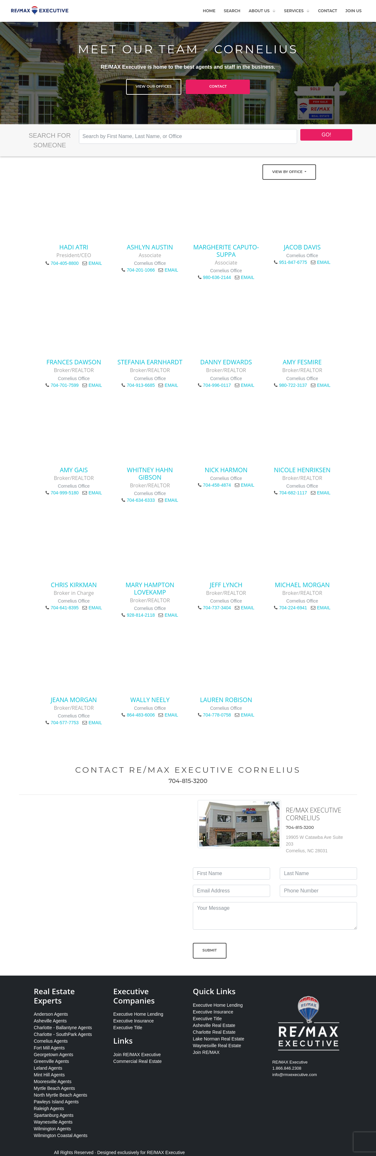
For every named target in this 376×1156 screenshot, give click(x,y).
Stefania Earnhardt (149, 362)
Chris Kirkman (74, 584)
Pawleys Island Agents (56, 1101)
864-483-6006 (141, 714)
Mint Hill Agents (49, 1074)
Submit (209, 950)
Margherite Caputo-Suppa (226, 251)
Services (293, 10)
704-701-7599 (65, 385)
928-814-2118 (141, 615)
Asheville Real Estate (214, 1025)
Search (232, 10)
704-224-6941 (293, 607)
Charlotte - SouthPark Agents (63, 1034)
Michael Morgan (302, 584)
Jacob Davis (302, 247)
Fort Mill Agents (49, 1047)
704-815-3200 (187, 781)
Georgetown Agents (53, 1054)
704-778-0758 (217, 714)
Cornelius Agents (51, 1041)
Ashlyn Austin (150, 247)
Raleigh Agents (49, 1108)
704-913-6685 (141, 385)
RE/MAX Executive (166, 1152)
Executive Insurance (133, 1020)
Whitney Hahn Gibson (150, 473)
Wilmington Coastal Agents (60, 1135)
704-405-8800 (65, 263)
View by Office (287, 171)
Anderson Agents (51, 1014)
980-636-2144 (217, 277)
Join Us (354, 10)
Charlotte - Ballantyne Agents (63, 1027)
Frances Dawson (74, 362)
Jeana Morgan (74, 699)
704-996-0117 (217, 385)
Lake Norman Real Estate (218, 1038)
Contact (327, 10)
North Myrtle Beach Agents (60, 1095)
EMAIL (95, 263)
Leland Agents (48, 1068)
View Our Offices (154, 86)
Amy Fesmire (302, 362)
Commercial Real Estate (137, 1061)
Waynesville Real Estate (217, 1045)
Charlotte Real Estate (214, 1032)
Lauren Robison (226, 699)
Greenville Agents (51, 1061)
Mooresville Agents (53, 1081)
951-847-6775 (293, 262)
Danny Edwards (226, 362)
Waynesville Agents (53, 1122)
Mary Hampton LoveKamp (149, 588)
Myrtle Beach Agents (54, 1088)
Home (209, 10)
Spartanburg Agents (53, 1115)
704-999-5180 (65, 492)
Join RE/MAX (206, 1052)
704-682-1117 (293, 492)
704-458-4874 (217, 485)
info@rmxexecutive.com (294, 1074)
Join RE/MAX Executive (137, 1054)
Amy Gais (74, 469)
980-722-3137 (293, 385)
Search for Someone (50, 140)
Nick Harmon (226, 469)
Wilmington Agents (52, 1128)
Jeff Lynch (226, 584)
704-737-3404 (217, 607)
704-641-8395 (65, 607)
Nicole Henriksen (302, 469)
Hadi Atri (73, 247)
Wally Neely (149, 699)
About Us (259, 10)
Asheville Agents (50, 1020)
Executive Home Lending (138, 1014)
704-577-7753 (65, 722)
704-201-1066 (141, 270)
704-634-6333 (141, 500)
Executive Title (127, 1027)
